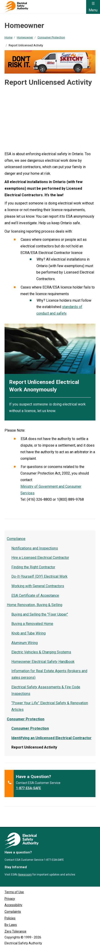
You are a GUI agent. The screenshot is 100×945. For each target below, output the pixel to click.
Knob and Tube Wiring (28, 633)
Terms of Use (14, 883)
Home (8, 37)
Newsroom (25, 865)
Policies (10, 909)
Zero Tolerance (15, 922)
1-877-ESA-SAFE (28, 788)
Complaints (13, 903)
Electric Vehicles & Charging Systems (41, 652)
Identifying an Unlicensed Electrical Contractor (51, 738)
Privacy (10, 889)
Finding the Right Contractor (33, 567)
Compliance (16, 539)
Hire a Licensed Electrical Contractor (40, 557)
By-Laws (11, 916)
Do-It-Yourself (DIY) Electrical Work (39, 576)
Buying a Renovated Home (32, 624)
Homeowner (25, 37)
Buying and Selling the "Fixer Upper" (39, 614)
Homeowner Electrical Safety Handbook (43, 661)
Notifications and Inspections (34, 548)
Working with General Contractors (37, 586)
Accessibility (13, 896)
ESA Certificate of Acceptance (35, 595)
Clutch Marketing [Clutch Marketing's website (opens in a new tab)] (35, 940)
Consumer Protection (51, 37)
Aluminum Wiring (24, 643)
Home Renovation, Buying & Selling (34, 605)
